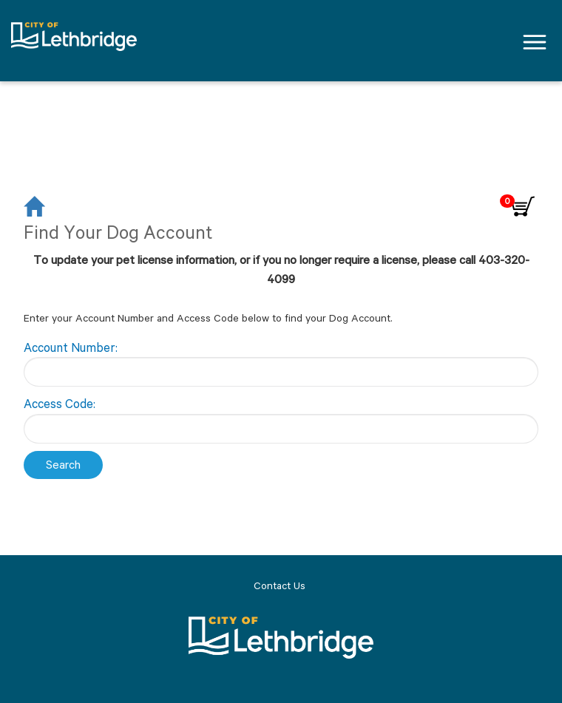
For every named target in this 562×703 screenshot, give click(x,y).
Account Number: (71, 347)
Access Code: (59, 403)
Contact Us (279, 585)
